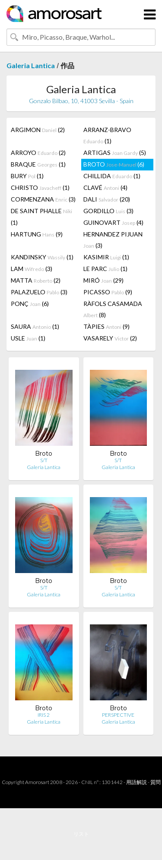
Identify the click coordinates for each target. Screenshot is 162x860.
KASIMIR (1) (106, 257)
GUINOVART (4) (113, 222)
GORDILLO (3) (108, 210)
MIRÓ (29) (103, 280)
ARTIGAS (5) (114, 152)
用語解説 (136, 782)
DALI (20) (106, 199)
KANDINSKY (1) (42, 257)
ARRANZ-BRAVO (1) (107, 135)
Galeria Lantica (30, 65)
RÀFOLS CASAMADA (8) (112, 309)
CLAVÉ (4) (105, 187)
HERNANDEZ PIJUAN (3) (113, 239)
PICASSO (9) (107, 292)
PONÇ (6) (30, 303)
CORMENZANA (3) (43, 199)
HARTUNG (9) (37, 234)
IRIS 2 (44, 715)
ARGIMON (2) (38, 129)
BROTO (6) (113, 164)
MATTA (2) (35, 280)
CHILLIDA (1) (111, 176)
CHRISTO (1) (40, 187)
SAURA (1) (35, 326)
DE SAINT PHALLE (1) (41, 216)
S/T (44, 460)
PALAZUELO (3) (39, 292)
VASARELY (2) (110, 338)
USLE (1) (28, 338)
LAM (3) (31, 268)
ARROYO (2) (38, 152)
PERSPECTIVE (118, 715)
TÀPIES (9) (106, 326)
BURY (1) (27, 176)
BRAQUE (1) (38, 164)
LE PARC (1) (105, 268)
